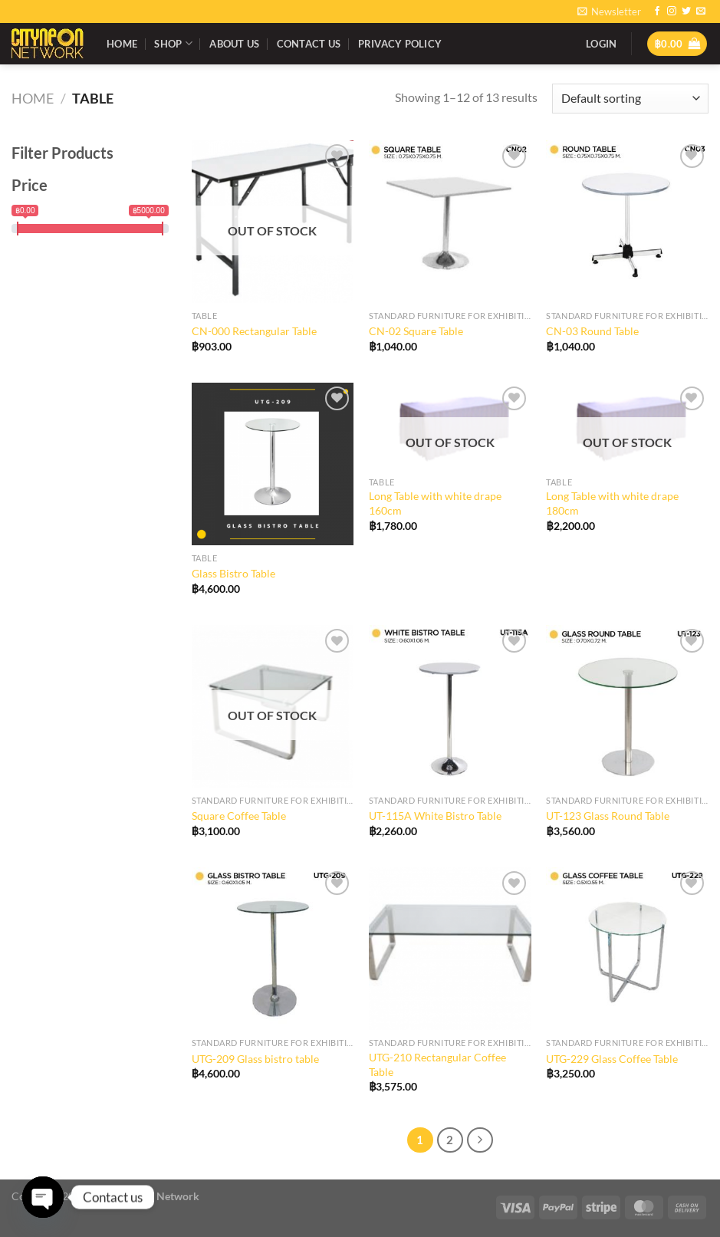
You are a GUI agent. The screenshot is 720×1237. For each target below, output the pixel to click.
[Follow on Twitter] (686, 11)
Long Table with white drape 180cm (612, 503)
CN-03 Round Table (592, 330)
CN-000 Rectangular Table (254, 330)
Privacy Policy (400, 44)
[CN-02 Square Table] (450, 221)
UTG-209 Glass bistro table (255, 1058)
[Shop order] (630, 99)
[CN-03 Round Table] (627, 221)
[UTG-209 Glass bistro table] (273, 948)
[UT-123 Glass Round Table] (627, 706)
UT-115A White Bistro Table (435, 815)
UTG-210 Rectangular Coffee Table (437, 1064)
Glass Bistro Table (233, 573)
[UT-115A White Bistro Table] (450, 706)
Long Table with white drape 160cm (435, 503)
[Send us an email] (700, 11)
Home (122, 44)
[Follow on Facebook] (657, 11)
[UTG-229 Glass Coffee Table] (627, 948)
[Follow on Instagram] (671, 11)
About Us (234, 44)
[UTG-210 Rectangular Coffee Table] (450, 948)
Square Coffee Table (239, 815)
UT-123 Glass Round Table (607, 815)
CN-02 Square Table (416, 330)
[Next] (480, 1140)
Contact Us (309, 44)
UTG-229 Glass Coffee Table (612, 1058)
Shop (173, 43)
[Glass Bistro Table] (273, 464)
